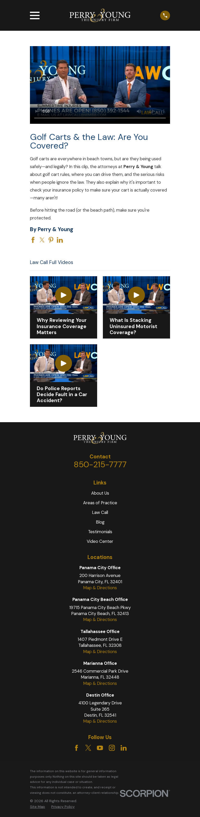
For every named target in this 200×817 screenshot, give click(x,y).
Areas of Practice (100, 503)
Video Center (100, 541)
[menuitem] (37, 806)
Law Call (100, 512)
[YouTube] (100, 748)
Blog (100, 522)
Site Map (37, 806)
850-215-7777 (100, 464)
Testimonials (100, 532)
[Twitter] (88, 748)
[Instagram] (112, 748)
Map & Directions (100, 588)
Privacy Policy (63, 806)
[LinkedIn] (124, 748)
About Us (100, 493)
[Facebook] (76, 748)
